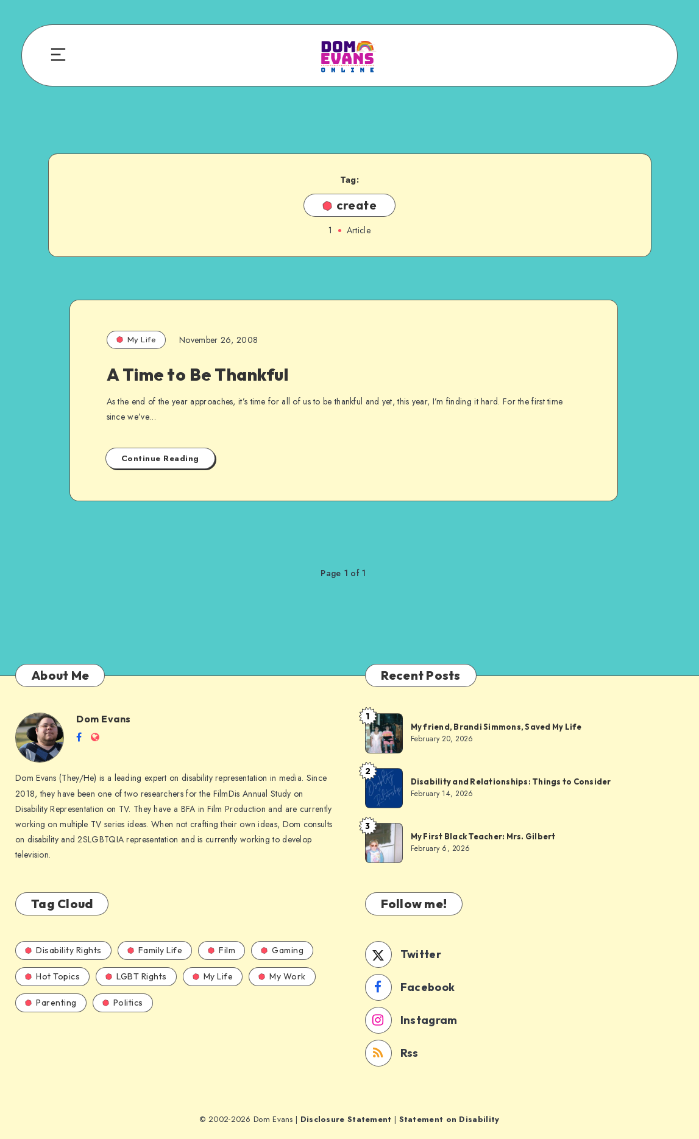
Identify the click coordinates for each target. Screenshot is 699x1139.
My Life (136, 339)
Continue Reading (160, 458)
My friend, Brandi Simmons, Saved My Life (496, 727)
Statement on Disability (449, 1119)
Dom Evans (103, 719)
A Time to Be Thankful (198, 374)
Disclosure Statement (346, 1119)
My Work (282, 976)
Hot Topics (52, 976)
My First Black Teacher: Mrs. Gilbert (483, 836)
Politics (122, 1002)
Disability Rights (63, 950)
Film (221, 950)
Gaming (282, 950)
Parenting (51, 1002)
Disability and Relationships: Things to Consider (511, 781)
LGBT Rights (136, 976)
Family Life (155, 950)
